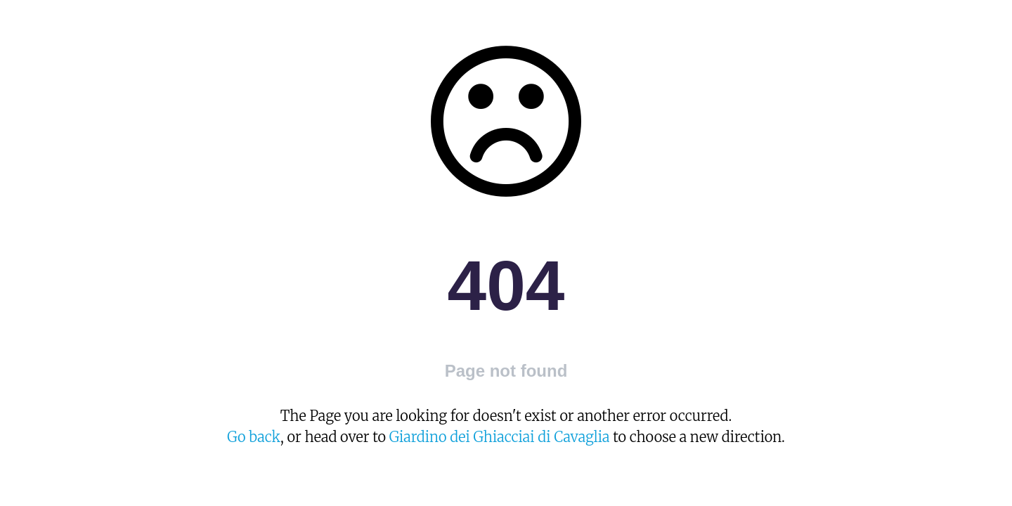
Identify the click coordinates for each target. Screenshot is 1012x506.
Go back (253, 437)
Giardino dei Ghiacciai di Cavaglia (499, 437)
